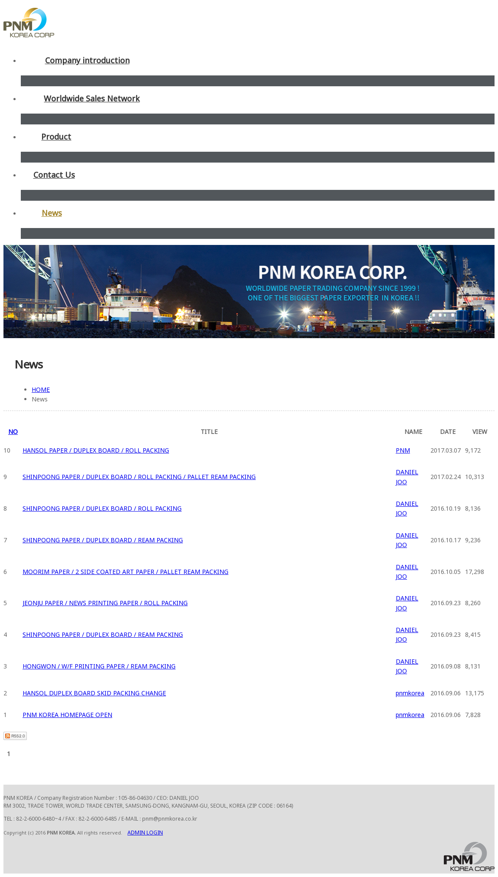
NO (13, 431)
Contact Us (54, 175)
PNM (403, 450)
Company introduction (87, 60)
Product (56, 136)
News (52, 213)
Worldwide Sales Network (92, 98)
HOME (41, 389)
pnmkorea (410, 693)
